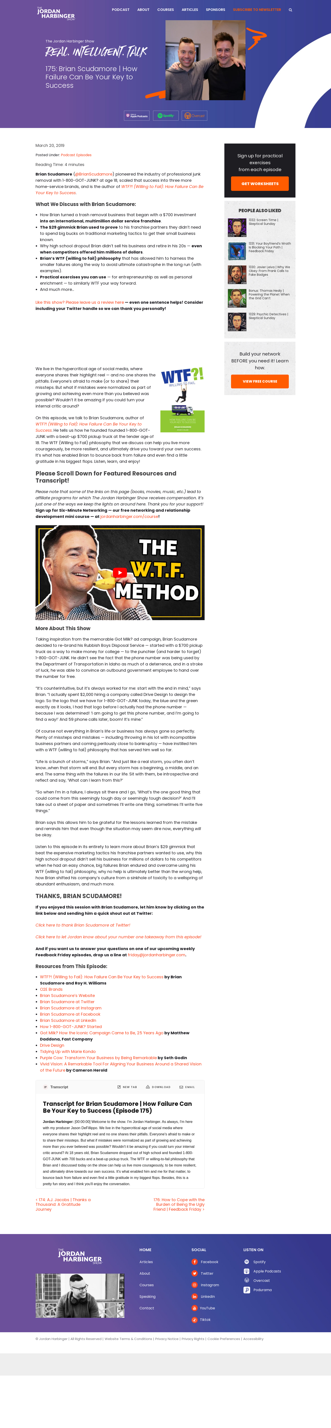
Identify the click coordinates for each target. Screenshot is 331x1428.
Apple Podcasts (267, 1271)
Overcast (261, 1280)
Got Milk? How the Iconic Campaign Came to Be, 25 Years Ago (102, 1033)
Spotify (259, 1261)
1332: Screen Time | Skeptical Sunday (263, 222)
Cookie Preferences (223, 1338)
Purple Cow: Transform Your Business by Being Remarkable (98, 1058)
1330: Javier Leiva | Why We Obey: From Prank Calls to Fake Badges (269, 271)
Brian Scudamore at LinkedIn (68, 1020)
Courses (147, 1285)
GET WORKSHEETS (260, 183)
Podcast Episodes (76, 155)
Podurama (262, 1289)
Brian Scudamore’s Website (67, 995)
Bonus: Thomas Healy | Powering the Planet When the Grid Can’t (269, 294)
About (145, 1273)
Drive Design (52, 1045)
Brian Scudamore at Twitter (67, 1002)
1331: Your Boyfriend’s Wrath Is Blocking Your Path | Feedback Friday (270, 247)
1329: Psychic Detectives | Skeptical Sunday (268, 316)
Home (146, 1249)
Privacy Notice (167, 1338)
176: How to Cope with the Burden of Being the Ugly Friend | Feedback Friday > (179, 1204)
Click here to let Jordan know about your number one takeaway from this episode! (118, 937)
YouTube (203, 1308)
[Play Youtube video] (120, 572)
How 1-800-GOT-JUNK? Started (71, 1026)
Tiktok (201, 1319)
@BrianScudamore (93, 174)
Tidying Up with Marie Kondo (68, 1051)
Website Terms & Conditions (128, 1338)
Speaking (148, 1296)
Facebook (204, 1261)
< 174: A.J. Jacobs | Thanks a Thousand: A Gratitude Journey (63, 1204)
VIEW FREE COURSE (260, 381)
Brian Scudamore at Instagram (71, 1008)
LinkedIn (203, 1296)
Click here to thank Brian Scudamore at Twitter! (83, 925)
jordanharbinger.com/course (129, 516)
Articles (146, 1261)
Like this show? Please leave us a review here (80, 302)
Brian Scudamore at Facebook (70, 1014)
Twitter (202, 1273)
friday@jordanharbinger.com (156, 955)
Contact (147, 1308)
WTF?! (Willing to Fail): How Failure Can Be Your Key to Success (102, 977)
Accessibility (253, 1338)
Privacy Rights (193, 1338)
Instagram (205, 1285)
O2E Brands (51, 989)
